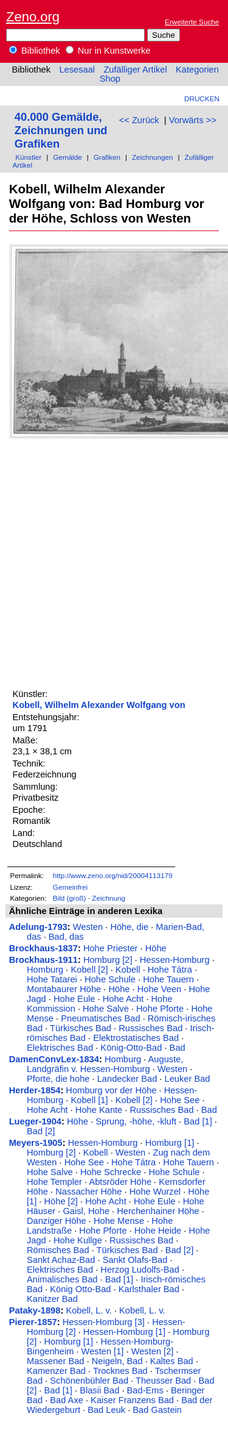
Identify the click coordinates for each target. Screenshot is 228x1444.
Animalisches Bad (62, 1279)
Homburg (45, 969)
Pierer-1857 (33, 1322)
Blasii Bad (99, 1390)
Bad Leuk (106, 1410)
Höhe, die (129, 927)
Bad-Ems (145, 1390)
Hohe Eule (74, 999)
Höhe (156, 948)
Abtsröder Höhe (120, 1182)
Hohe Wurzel (155, 1191)
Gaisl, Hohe (86, 1211)
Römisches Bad (58, 1250)
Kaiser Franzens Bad (132, 1400)
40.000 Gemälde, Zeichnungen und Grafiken (61, 130)
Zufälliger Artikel (135, 69)
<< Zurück (139, 120)
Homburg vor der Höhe (111, 1090)
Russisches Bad (150, 1028)
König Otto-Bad (80, 1289)
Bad (177, 1048)
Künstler (28, 157)
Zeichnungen (152, 157)
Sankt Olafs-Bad (135, 1260)
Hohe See (179, 1100)
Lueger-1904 (35, 1121)
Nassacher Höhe (88, 1191)
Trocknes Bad (120, 1371)
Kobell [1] (89, 1100)
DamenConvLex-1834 (54, 1059)
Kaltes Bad (171, 1361)
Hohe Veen (159, 989)
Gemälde (67, 157)
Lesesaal (77, 69)
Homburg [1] (170, 1143)
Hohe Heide (157, 1230)
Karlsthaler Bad (149, 1289)
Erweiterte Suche (192, 22)
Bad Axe (66, 1400)
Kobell (128, 969)
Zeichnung (108, 898)
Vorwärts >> (192, 120)
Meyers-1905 (36, 1143)
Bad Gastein (157, 1410)
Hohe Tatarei (52, 979)
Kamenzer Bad (56, 1371)
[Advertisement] (114, 562)
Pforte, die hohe (58, 1079)
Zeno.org (33, 16)
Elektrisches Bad (60, 1048)
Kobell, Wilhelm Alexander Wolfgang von (99, 705)
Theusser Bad (163, 1380)
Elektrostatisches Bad (136, 1038)
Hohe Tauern (168, 979)
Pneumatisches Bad (100, 1018)
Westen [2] (152, 1351)
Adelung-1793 (38, 927)
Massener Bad (56, 1361)
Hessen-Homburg (175, 960)
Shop (110, 79)
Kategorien (197, 69)
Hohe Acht (123, 999)
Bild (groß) (69, 898)
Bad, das (66, 937)
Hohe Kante (98, 1110)
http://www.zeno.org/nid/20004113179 (113, 875)
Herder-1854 (35, 1090)
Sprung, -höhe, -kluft (135, 1121)
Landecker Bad (127, 1079)
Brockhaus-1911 (43, 960)
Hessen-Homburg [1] (124, 1332)
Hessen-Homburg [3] (104, 1322)
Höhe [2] (61, 1201)
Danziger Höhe (56, 1221)
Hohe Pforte (160, 1008)
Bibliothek (34, 50)
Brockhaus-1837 (43, 948)
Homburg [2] (108, 960)
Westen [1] (102, 1351)
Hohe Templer (54, 1182)
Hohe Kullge (78, 1240)
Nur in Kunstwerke (108, 50)
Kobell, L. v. (89, 1310)
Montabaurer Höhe (64, 989)
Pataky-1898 (35, 1310)
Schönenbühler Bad (89, 1380)
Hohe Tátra (170, 969)
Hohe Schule (110, 979)
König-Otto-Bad (131, 1048)
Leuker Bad (187, 1079)
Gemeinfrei (70, 887)
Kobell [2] (89, 969)
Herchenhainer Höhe (158, 1211)
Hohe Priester (110, 948)
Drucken (201, 98)
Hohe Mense (119, 1221)
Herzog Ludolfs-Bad (139, 1269)
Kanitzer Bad (52, 1299)
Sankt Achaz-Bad (61, 1260)
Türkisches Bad (80, 1028)
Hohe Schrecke (110, 1172)
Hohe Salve (106, 1008)
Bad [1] (198, 1121)
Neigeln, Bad (117, 1361)
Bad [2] (41, 1131)
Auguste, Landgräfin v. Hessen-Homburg (105, 1064)
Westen (88, 927)
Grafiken (107, 157)
